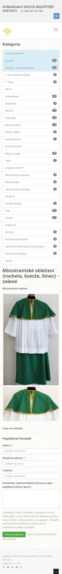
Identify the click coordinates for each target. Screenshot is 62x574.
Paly (31, 210)
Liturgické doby (14, 167)
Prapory (10, 225)
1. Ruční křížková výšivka (31, 74)
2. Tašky (31, 82)
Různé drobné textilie (31, 239)
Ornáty (9, 196)
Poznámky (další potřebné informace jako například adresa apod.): (27, 484)
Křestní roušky (31, 153)
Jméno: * (7, 445)
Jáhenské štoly (31, 124)
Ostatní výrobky (31, 203)
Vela (8, 260)
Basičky (31, 110)
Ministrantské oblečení (31, 175)
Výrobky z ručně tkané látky (31, 67)
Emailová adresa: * (13, 458)
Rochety (31, 232)
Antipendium (31, 96)
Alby (8, 89)
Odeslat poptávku (14, 534)
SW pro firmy (15, 563)
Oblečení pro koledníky (31, 189)
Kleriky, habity (31, 132)
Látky (31, 160)
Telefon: (7, 470)
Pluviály (31, 217)
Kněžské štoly (13, 146)
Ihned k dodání (14, 53)
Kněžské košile (31, 139)
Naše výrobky (31, 182)
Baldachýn (31, 103)
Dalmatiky (31, 117)
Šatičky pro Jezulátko (31, 253)
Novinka (31, 60)
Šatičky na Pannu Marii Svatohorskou (31, 246)
